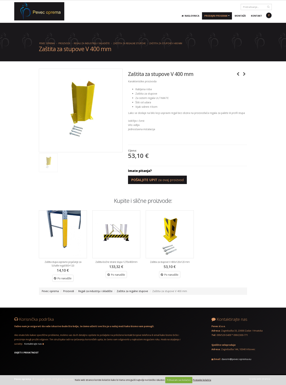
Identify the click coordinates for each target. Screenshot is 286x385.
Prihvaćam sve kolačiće (179, 380)
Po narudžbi (62, 278)
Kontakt (256, 15)
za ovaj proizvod (157, 180)
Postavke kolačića (202, 380)
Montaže (240, 15)
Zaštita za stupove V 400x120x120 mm (170, 262)
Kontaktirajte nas (34, 343)
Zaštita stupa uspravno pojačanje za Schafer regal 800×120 (63, 263)
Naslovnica (190, 15)
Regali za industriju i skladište (92, 43)
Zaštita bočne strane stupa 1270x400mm (116, 262)
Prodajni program (215, 15)
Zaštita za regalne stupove (129, 43)
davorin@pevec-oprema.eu (236, 359)
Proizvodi (64, 43)
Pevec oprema (47, 43)
